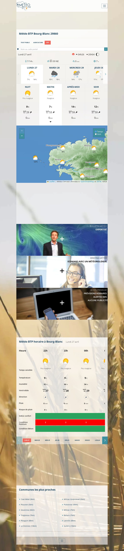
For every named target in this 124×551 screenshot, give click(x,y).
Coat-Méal (26, 499)
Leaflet (51, 181)
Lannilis (68, 520)
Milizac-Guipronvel (73, 499)
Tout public (25, 42)
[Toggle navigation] (104, 6)
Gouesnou (26, 510)
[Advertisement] (65, 20)
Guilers (69, 526)
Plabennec (70, 504)
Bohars (68, 515)
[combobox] (64, 49)
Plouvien (26, 504)
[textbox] (64, 49)
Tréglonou (26, 515)
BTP (47, 42)
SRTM (99, 181)
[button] (62, 163)
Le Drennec (28, 526)
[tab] (27, 440)
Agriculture (38, 42)
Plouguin (26, 520)
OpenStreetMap (87, 181)
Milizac (68, 510)
